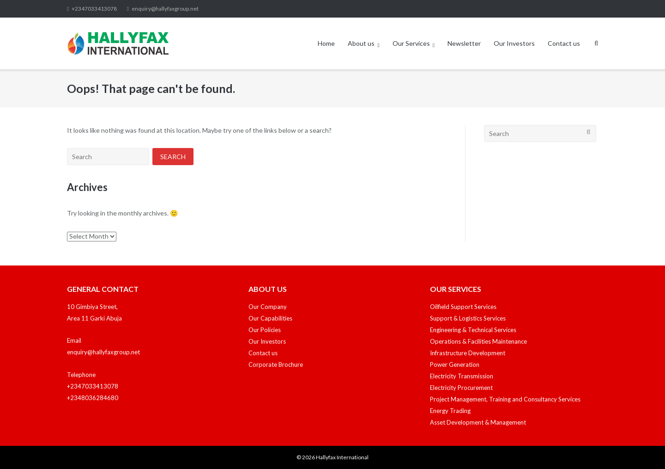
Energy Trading (450, 410)
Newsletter (464, 43)
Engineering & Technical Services (473, 329)
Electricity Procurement (461, 387)
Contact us (564, 43)
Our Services (411, 43)
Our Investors (514, 43)
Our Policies (264, 329)
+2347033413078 (94, 8)
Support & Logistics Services (468, 318)
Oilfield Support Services (463, 306)
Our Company (267, 306)
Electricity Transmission (461, 376)
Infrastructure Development (467, 353)
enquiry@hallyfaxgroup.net (165, 8)
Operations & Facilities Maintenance (478, 341)
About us (361, 43)
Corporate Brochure (275, 364)
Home (326, 43)
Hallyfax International (342, 457)
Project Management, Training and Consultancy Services (505, 399)
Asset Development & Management (478, 422)
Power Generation (454, 364)
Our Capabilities (270, 318)
